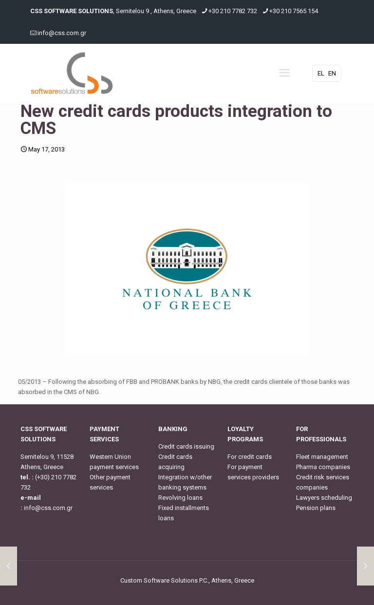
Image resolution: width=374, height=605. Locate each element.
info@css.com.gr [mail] (61, 33)
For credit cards (249, 456)
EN (332, 73)
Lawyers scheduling (324, 497)
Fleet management (322, 456)
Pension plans (316, 507)
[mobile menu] (284, 73)
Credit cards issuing (186, 446)
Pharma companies (323, 467)
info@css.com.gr (48, 507)
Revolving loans (180, 497)
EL (321, 73)
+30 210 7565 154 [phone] (293, 11)
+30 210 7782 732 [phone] (232, 11)
